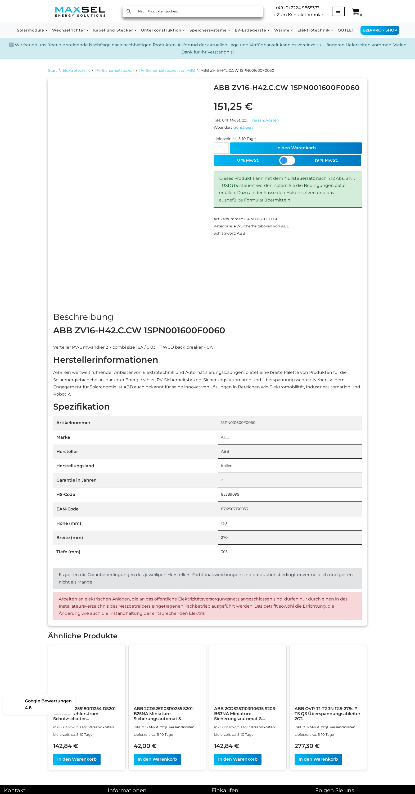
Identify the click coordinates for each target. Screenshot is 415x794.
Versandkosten (265, 120)
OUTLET (346, 30)
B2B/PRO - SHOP (380, 30)
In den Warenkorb (296, 147)
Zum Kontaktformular (297, 14)
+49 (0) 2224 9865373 (297, 7)
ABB (241, 233)
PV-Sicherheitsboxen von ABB (167, 70)
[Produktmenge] (221, 148)
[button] (46, 30)
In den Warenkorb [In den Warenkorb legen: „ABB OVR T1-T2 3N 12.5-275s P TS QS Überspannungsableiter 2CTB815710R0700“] (318, 759)
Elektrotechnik (76, 70)
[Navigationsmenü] (338, 11)
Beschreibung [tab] (83, 317)
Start (52, 70)
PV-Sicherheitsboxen (114, 70)
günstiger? (243, 127)
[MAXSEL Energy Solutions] (80, 11)
